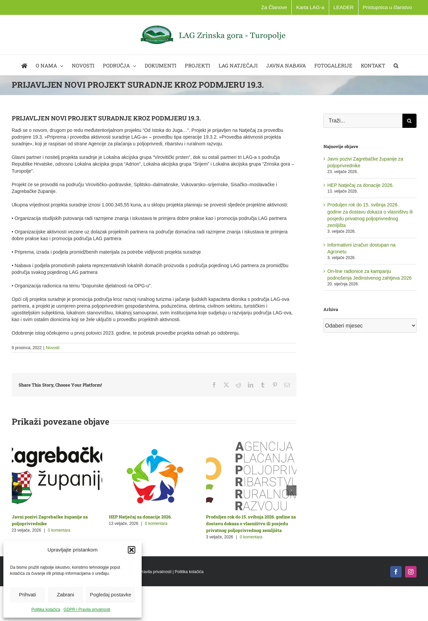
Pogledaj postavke (110, 594)
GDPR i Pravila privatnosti (86, 609)
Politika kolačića (45, 609)
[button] (131, 549)
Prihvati (27, 594)
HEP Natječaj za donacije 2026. (140, 517)
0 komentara (59, 530)
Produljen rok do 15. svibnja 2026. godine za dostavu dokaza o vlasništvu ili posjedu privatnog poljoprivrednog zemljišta (251, 523)
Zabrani (65, 594)
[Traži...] (362, 121)
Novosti (52, 347)
